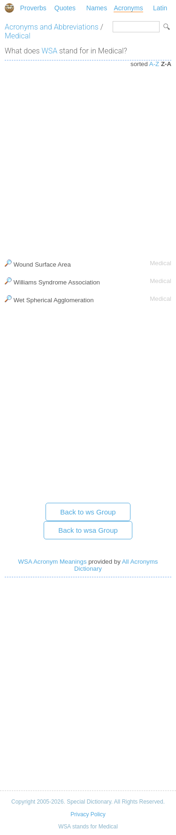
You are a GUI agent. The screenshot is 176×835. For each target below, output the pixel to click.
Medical (18, 35)
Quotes (65, 8)
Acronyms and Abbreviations (52, 26)
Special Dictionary (9, 8)
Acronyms (128, 8)
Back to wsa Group (88, 530)
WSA (50, 50)
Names (96, 8)
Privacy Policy (87, 814)
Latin (160, 8)
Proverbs (33, 8)
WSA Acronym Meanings (52, 561)
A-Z (154, 63)
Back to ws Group (87, 512)
